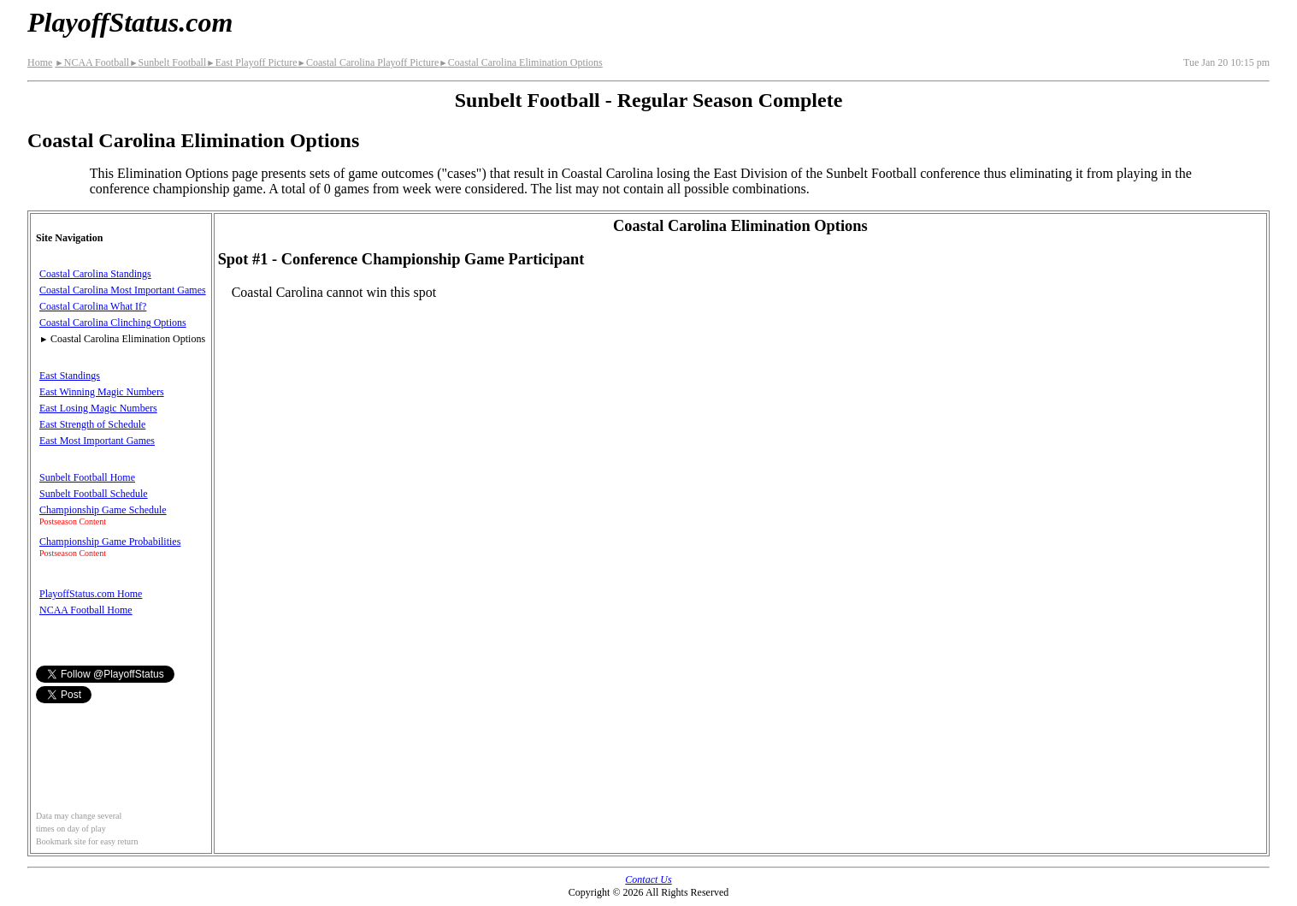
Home (39, 62)
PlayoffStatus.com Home (90, 594)
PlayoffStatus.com (130, 22)
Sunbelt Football (167, 62)
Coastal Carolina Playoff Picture (368, 62)
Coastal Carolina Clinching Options (112, 323)
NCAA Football (92, 62)
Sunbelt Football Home (87, 477)
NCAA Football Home (86, 610)
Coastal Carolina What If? (92, 306)
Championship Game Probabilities (109, 542)
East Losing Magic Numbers (98, 408)
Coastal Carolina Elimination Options (520, 62)
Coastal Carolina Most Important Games (122, 290)
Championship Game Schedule (103, 510)
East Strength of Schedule (92, 424)
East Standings (69, 376)
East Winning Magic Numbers (101, 392)
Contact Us (648, 879)
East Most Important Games (97, 441)
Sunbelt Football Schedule (93, 494)
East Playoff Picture (251, 62)
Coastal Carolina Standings (95, 274)
